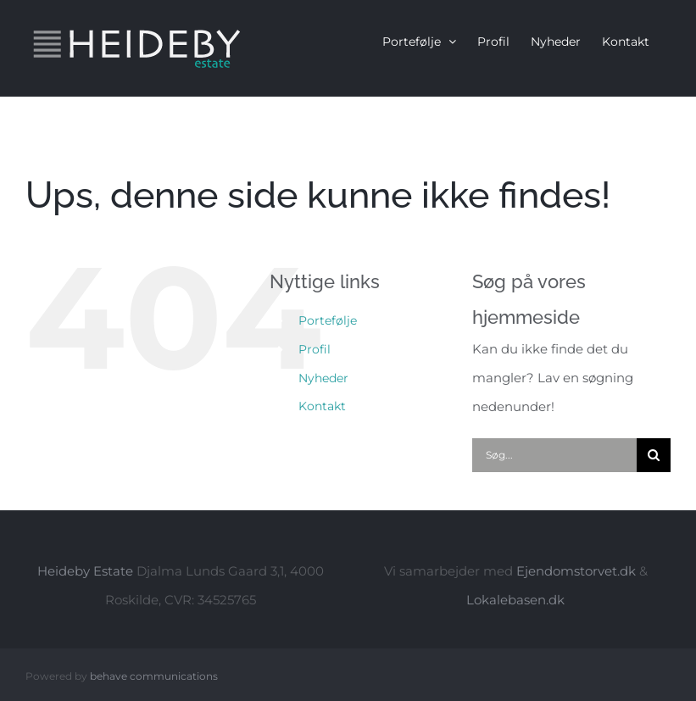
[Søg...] (554, 455)
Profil (314, 349)
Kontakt (322, 406)
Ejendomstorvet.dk (576, 571)
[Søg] (654, 455)
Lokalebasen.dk (515, 600)
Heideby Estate (85, 571)
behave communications (154, 676)
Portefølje (327, 320)
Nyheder (323, 378)
